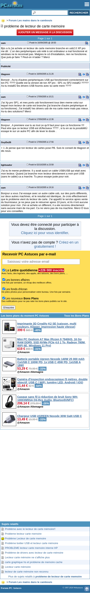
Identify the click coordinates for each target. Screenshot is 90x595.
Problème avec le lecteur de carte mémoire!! (30, 529)
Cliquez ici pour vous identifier (44, 233)
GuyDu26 (6, 142)
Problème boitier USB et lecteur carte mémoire (31, 543)
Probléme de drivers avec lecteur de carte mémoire (34, 552)
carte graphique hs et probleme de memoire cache (34, 562)
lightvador (6, 165)
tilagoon (5, 74)
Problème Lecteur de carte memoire (25, 538)
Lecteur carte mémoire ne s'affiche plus (27, 557)
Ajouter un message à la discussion (45, 32)
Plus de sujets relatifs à (45, 576)
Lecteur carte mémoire (18, 566)
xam (3, 43)
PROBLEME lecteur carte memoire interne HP (31, 547)
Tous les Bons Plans (76, 315)
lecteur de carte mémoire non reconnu (26, 571)
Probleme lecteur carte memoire (23, 533)
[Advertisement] (44, 476)
